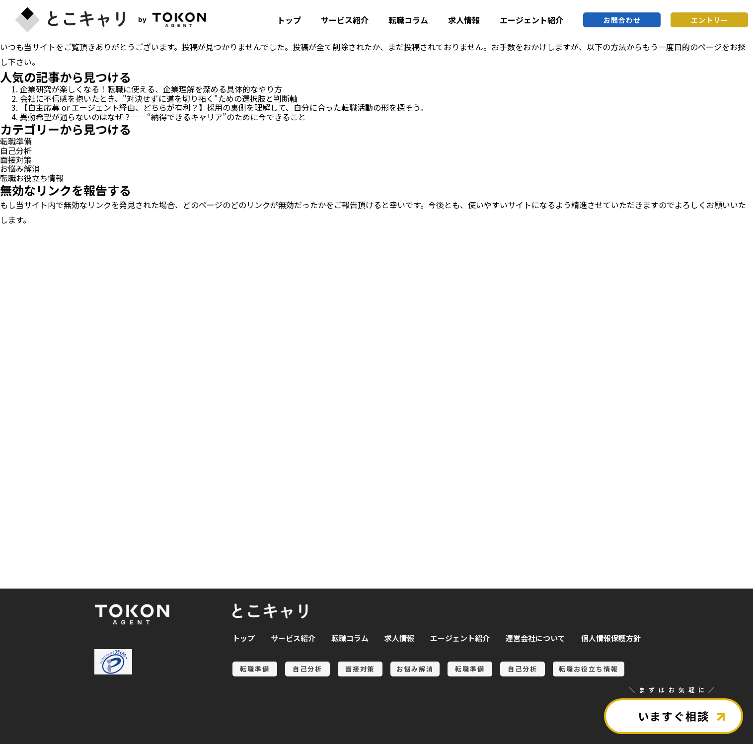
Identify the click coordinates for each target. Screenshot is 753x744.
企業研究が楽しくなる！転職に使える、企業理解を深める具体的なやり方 (151, 89)
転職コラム (408, 19)
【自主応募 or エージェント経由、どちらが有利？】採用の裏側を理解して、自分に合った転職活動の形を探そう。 (224, 107)
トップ (289, 19)
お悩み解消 (20, 168)
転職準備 (16, 141)
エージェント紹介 (531, 19)
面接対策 (16, 159)
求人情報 (464, 19)
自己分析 (16, 150)
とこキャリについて (59, 567)
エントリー (709, 20)
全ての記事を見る (59, 533)
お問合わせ (622, 20)
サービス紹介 (345, 19)
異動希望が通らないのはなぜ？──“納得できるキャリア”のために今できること (163, 117)
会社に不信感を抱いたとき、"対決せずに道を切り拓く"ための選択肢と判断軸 (159, 98)
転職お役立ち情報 (32, 178)
